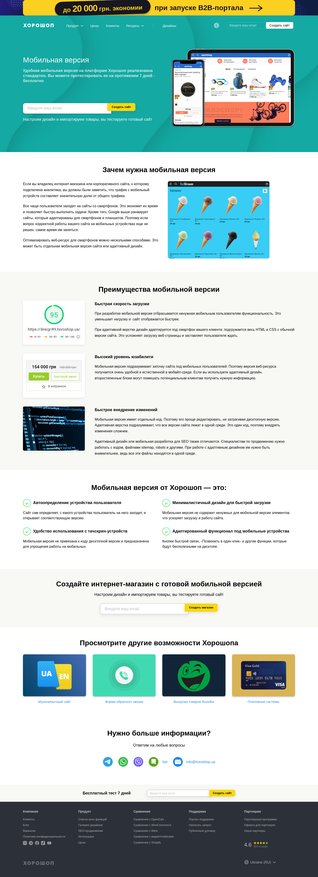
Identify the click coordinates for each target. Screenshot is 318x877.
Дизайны (169, 26)
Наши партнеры (254, 830)
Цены (94, 26)
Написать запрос (200, 825)
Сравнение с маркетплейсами (154, 836)
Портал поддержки (201, 819)
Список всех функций (92, 819)
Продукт (74, 26)
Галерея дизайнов (90, 825)
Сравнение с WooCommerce (152, 825)
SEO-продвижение (90, 830)
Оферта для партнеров (259, 825)
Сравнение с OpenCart (149, 819)
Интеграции (86, 836)
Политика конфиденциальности (44, 836)
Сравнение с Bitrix (146, 830)
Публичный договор (202, 830)
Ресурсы (135, 26)
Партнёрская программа (260, 819)
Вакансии (29, 830)
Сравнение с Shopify (147, 842)
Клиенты (112, 26)
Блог (26, 825)
